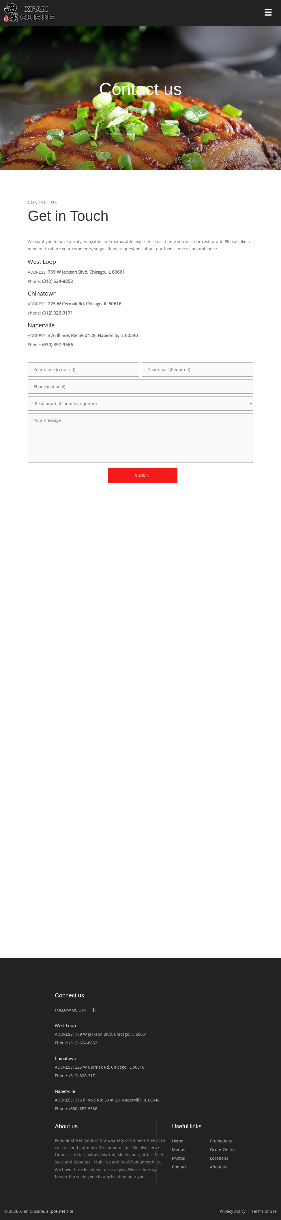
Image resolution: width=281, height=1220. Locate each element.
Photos (178, 1158)
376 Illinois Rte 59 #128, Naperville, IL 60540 (93, 335)
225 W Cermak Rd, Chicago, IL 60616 (84, 304)
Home (177, 1141)
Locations (219, 1158)
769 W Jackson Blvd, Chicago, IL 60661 (86, 272)
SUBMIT (142, 475)
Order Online (223, 1149)
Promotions (221, 1141)
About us (218, 1167)
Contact (179, 1167)
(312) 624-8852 (57, 281)
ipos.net (57, 1211)
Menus (178, 1149)
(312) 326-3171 (57, 313)
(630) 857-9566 (57, 344)
